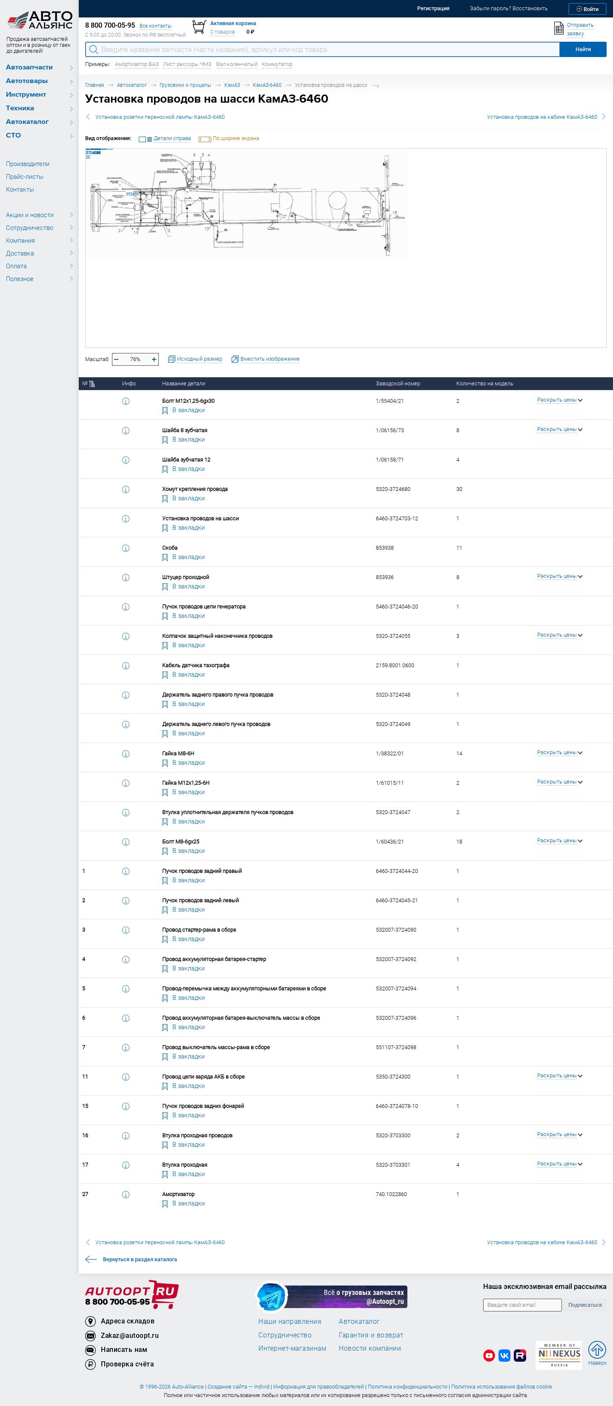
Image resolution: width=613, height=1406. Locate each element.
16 (197, 178)
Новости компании (370, 1348)
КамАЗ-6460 (267, 85)
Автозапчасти (29, 67)
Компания (20, 240)
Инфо (129, 383)
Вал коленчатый (237, 64)
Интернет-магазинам (292, 1348)
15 (393, 212)
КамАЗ (232, 85)
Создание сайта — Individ (238, 1386)
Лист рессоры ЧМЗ (187, 64)
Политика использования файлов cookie (501, 1386)
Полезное (20, 278)
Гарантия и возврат (371, 1335)
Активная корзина (233, 23)
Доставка (20, 253)
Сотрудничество (29, 227)
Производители (27, 163)
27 (283, 216)
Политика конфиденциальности (407, 1386)
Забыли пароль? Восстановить (509, 8)
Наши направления (289, 1321)
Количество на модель (484, 383)
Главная (94, 85)
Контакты (20, 189)
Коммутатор (277, 64)
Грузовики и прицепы (185, 85)
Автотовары (27, 81)
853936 (129, 194)
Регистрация (433, 8)
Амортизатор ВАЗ (137, 64)
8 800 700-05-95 (117, 1302)
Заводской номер (398, 383)
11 (135, 232)
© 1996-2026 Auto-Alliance (172, 1386)
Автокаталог (27, 122)
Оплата (16, 265)
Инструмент (26, 94)
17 (205, 229)
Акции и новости (30, 214)
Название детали (183, 383)
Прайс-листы (24, 176)
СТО (13, 135)
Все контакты (156, 26)
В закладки (183, 409)
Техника (20, 108)
